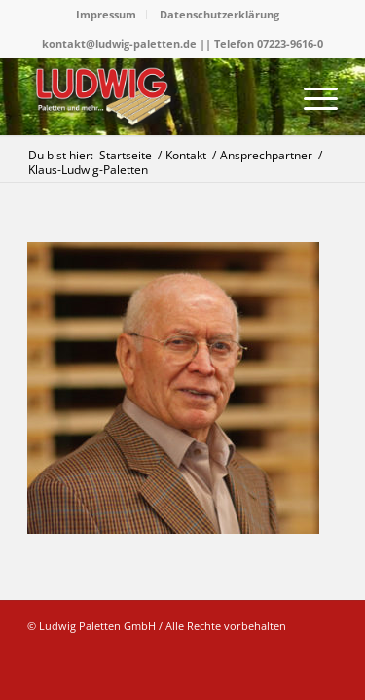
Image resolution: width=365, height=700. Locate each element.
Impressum (106, 14)
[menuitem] (106, 14)
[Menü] (311, 96)
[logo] (151, 96)
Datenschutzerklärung (219, 14)
